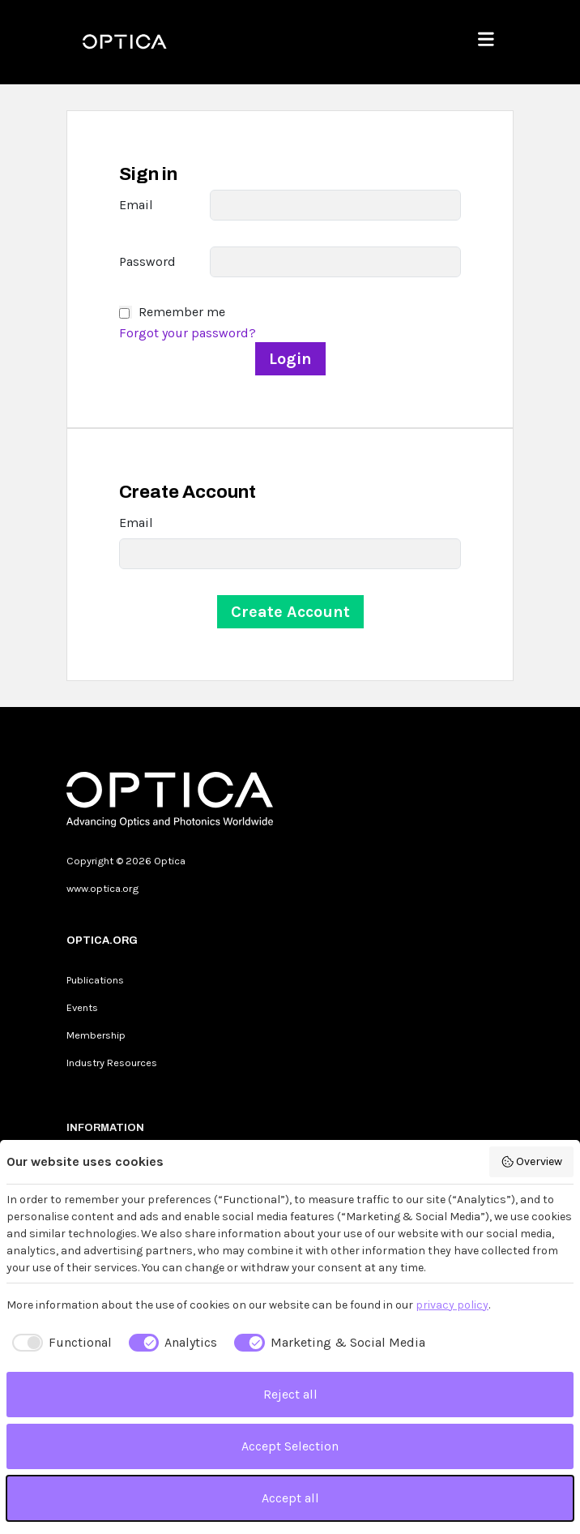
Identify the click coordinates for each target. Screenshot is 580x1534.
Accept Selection (290, 1446)
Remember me (182, 311)
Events (82, 1007)
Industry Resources (111, 1062)
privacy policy (452, 1305)
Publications (95, 980)
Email (136, 204)
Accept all (290, 1498)
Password (147, 261)
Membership (96, 1035)
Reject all (290, 1394)
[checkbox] (59, 1342)
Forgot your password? (187, 333)
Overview (532, 1162)
